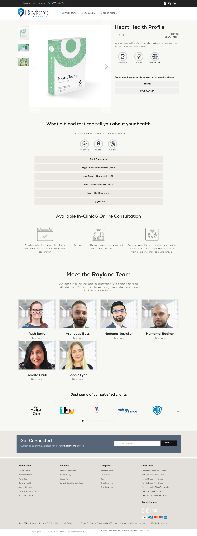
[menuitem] (69, 13)
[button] (34, 66)
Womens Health (25, 475)
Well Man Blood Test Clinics (153, 491)
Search (169, 3)
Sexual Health (24, 471)
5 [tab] (98, 420)
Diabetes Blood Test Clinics (153, 475)
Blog (102, 479)
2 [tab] (86, 420)
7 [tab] (106, 420)
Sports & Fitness (25, 487)
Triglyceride (98, 202)
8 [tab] (109, 420)
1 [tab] (83, 420)
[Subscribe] (169, 443)
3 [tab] (90, 420)
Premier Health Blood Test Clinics (155, 487)
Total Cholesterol (98, 159)
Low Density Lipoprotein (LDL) (98, 176)
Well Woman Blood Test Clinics (154, 495)
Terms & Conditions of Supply (71, 483)
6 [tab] (102, 420)
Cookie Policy (64, 479)
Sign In (166, 3)
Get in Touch (105, 475)
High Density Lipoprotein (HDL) (98, 168)
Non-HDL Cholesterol (98, 193)
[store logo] (33, 13)
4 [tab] (94, 420)
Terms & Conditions (67, 471)
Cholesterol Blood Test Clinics (154, 471)
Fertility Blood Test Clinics (152, 483)
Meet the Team (106, 471)
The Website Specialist (140, 523)
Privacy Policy (65, 475)
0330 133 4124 (58, 3)
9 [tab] (113, 420)
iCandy (164, 523)
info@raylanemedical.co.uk (34, 3)
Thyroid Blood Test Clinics (152, 479)
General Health (24, 483)
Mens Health (23, 479)
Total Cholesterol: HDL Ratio (98, 185)
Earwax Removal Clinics (28, 491)
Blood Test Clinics (25, 495)
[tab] (98, 159)
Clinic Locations (106, 483)
